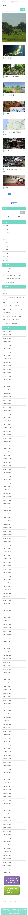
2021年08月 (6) (7, 517)
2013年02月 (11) (7, 869)
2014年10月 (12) (7, 800)
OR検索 (17, 216)
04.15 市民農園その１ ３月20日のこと (12, 305)
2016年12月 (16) (7, 710)
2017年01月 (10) (7, 707)
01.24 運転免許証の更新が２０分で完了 (12, 316)
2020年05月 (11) (7, 569)
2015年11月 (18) (7, 755)
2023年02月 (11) (7, 455)
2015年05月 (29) (7, 776)
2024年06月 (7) (7, 400)
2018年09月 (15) (7, 638)
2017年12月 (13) (7, 669)
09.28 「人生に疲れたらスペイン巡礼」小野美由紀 (13, 298)
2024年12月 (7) (7, 379)
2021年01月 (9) (7, 541)
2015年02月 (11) (7, 786)
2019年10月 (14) (7, 593)
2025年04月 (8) (7, 365)
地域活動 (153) (6, 225)
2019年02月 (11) (7, 620)
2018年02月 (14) (7, 662)
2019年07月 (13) (7, 603)
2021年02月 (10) (7, 538)
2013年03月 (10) (7, 865)
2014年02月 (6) (7, 827)
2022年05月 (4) (7, 486)
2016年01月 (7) (7, 748)
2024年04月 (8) (7, 407)
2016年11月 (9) (7, 714)
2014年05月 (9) (7, 817)
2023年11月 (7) (7, 424)
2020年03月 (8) (7, 576)
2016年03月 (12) (7, 741)
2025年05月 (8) (7, 362)
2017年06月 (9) (7, 689)
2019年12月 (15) (7, 586)
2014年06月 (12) (7, 814)
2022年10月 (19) (7, 469)
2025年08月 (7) (7, 352)
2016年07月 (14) (7, 727)
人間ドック (6, 271)
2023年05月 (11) (7, 445)
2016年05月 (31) (7, 734)
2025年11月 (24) (7, 341)
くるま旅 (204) (6, 229)
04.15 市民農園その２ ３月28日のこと (12, 309)
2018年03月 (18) (7, 658)
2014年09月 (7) (7, 803)
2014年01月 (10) (7, 831)
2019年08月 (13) (7, 600)
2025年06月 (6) (7, 358)
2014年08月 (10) (7, 807)
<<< (4, 193)
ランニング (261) (7, 236)
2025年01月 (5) (7, 376)
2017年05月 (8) (7, 693)
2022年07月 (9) (7, 479)
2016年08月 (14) (7, 724)
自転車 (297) (6, 253)
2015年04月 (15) (7, 779)
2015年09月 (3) (7, 762)
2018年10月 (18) (7, 634)
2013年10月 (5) (7, 841)
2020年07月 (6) (7, 562)
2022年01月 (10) (7, 500)
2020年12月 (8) (7, 545)
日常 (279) (5, 246)
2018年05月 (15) (7, 651)
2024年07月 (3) (7, 396)
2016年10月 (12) (7, 717)
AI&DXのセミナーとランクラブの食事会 (12, 278)
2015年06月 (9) (7, 772)
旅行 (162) (5, 242)
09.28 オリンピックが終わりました (11, 302)
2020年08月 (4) (7, 558)
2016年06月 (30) (7, 731)
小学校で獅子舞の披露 (8, 282)
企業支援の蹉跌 (7, 268)
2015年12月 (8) (7, 751)
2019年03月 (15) (7, 617)
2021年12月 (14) (7, 503)
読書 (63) (5, 260)
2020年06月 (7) (7, 565)
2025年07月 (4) (7, 355)
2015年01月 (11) (7, 789)
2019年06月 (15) (7, 607)
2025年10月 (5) (7, 345)
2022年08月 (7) (7, 476)
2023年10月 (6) (7, 427)
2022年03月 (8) (7, 493)
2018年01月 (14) (7, 665)
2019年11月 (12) (7, 589)
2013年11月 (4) (7, 838)
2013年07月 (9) (7, 851)
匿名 (10, 909)
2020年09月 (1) (7, 555)
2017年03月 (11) (7, 700)
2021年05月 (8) (7, 527)
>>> (17, 193)
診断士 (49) (6, 256)
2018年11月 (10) (7, 631)
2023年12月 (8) (7, 420)
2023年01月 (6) (7, 458)
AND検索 (11, 216)
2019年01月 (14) (7, 624)
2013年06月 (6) (7, 855)
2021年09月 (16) (7, 514)
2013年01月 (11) (7, 872)
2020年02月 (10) (7, 579)
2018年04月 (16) (7, 655)
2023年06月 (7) (7, 441)
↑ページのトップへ (7, 901)
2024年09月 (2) (7, 390)
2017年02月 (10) (7, 703)
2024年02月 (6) (7, 414)
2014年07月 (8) (7, 810)
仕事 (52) (5, 239)
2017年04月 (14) (7, 696)
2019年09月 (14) (7, 596)
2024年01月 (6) (7, 417)
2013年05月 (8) (7, 858)
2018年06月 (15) (7, 648)
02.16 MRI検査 (6, 312)
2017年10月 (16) (7, 676)
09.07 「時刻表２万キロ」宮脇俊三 (11, 319)
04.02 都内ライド (7, 293)
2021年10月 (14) (7, 510)
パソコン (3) (6, 232)
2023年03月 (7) (7, 452)
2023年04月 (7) (7, 448)
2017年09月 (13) (7, 679)
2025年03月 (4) (7, 369)
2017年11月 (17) (7, 672)
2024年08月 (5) (7, 393)
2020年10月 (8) (7, 551)
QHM (18, 913)
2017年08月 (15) (7, 683)
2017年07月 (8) (7, 686)
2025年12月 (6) (7, 338)
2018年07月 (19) (7, 645)
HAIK (4, 5)
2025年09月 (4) (7, 348)
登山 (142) (5, 249)
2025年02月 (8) (7, 372)
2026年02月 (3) (7, 331)
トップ (14, 901)
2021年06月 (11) (7, 524)
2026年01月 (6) (7, 334)
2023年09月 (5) (7, 431)
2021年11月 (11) (7, 507)
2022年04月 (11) (7, 489)
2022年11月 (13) (7, 465)
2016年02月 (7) (7, 745)
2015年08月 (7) (7, 765)
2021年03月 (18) (7, 534)
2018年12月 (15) (7, 627)
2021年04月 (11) (7, 531)
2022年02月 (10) (7, 496)
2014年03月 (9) (7, 824)
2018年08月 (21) (7, 641)
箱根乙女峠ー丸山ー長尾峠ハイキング (12, 275)
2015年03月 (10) (7, 782)
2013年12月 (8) (7, 834)
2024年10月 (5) (7, 386)
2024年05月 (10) (7, 403)
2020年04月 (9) (7, 572)
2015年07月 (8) (7, 769)
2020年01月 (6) (7, 583)
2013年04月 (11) (7, 862)
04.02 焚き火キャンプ (8, 290)
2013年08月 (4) (7, 848)
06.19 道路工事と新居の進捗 (10, 323)
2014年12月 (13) (7, 793)
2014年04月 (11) (7, 820)
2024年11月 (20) (7, 383)
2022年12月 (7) (7, 462)
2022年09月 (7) (7, 472)
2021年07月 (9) (7, 521)
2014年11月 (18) (7, 796)
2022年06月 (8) (7, 483)
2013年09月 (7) (7, 845)
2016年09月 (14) (7, 720)
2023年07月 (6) (7, 438)
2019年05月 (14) (7, 610)
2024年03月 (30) (7, 410)
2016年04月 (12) (7, 738)
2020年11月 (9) (7, 548)
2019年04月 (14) (7, 614)
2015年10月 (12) (7, 758)
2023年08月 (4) (7, 434)
